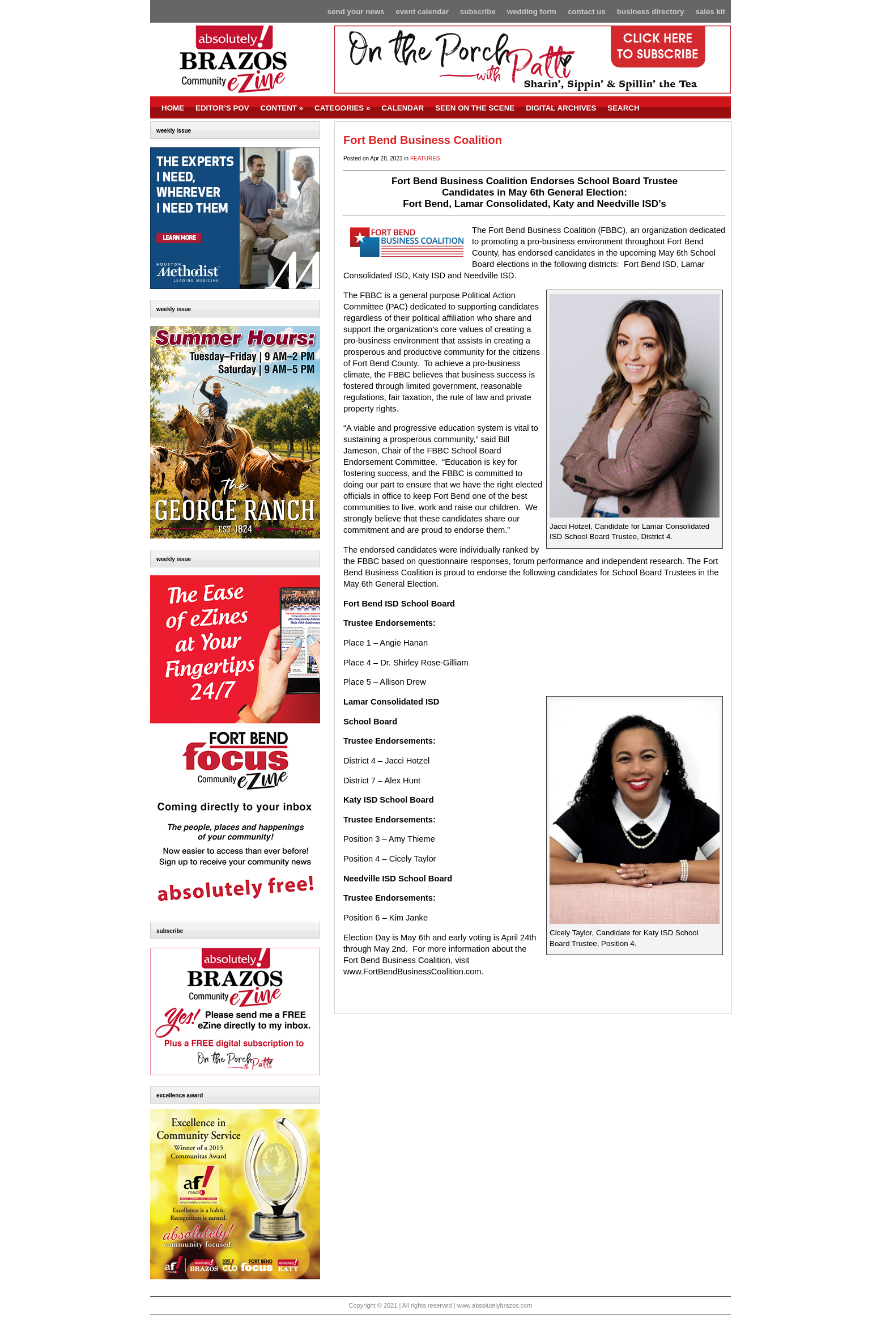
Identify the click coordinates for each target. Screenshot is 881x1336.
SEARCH (623, 108)
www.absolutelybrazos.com (495, 1305)
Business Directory (650, 11)
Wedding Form (531, 11)
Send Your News (356, 11)
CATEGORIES (342, 108)
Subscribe (478, 11)
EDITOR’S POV (222, 108)
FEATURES (425, 158)
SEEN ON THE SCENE (474, 108)
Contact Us (587, 11)
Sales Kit (710, 11)
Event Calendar (422, 11)
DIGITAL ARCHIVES (561, 108)
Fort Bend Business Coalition (422, 140)
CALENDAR (402, 108)
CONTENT (282, 108)
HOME (172, 108)
